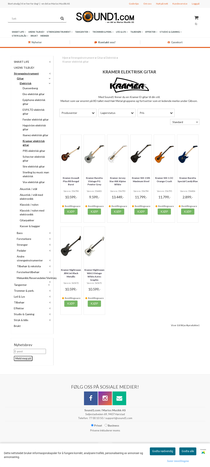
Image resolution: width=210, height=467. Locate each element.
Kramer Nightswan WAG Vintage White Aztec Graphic (94, 274)
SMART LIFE (21, 61)
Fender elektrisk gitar (36, 119)
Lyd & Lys (19, 296)
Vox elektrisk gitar (34, 182)
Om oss (147, 3)
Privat (96, 425)
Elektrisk (25, 83)
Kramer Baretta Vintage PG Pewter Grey (94, 181)
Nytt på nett (162, 3)
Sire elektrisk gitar (34, 166)
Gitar (20, 78)
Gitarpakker (27, 220)
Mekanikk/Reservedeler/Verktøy (37, 278)
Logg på (195, 3)
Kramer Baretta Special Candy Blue (188, 179)
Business (112, 425)
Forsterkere (24, 238)
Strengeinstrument (26, 73)
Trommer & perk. (24, 290)
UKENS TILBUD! (24, 67)
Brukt (17, 326)
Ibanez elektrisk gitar (35, 135)
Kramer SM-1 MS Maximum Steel (141, 179)
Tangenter (20, 284)
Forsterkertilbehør (28, 272)
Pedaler (21, 250)
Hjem (65, 57)
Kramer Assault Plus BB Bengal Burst (71, 181)
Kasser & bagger (30, 226)
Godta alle (188, 451)
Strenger (22, 244)
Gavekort (175, 42)
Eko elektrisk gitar (34, 94)
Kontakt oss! (104, 42)
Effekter (19, 308)
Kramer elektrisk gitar (75, 61)
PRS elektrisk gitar (34, 150)
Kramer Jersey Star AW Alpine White (117, 181)
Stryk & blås (21, 320)
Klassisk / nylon (29, 204)
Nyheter (35, 42)
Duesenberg (30, 88)
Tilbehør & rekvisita (29, 266)
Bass (20, 233)
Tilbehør (19, 302)
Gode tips (134, 3)
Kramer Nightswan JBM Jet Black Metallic (71, 273)
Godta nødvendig (162, 451)
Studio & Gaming (24, 314)
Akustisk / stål (28, 189)
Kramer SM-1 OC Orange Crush (164, 179)
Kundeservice (179, 3)
